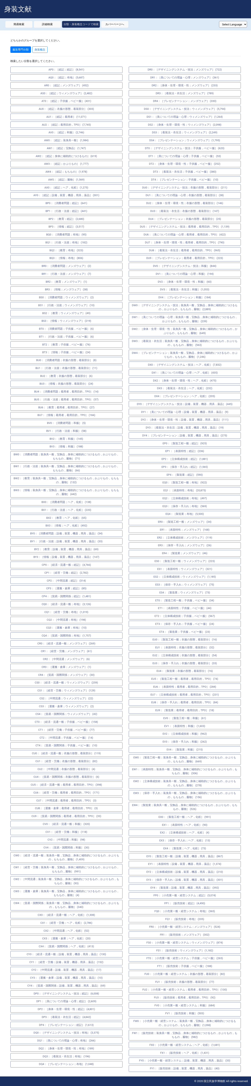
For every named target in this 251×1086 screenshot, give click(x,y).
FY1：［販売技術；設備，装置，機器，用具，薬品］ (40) (184, 1068)
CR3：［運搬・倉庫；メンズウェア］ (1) (66, 667)
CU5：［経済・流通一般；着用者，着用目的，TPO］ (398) (66, 784)
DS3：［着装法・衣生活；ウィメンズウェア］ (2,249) (184, 132)
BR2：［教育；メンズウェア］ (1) (66, 281)
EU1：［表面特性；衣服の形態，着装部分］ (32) (184, 647)
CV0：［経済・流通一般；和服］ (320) (66, 824)
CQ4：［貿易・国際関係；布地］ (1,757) (66, 635)
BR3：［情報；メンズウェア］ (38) (66, 289)
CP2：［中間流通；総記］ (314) (66, 580)
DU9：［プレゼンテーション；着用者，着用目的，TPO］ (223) (184, 258)
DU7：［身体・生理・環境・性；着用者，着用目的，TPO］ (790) (184, 242)
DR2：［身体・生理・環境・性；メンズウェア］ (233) (185, 85)
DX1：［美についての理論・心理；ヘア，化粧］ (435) (185, 372)
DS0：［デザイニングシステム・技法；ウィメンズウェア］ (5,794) (184, 108)
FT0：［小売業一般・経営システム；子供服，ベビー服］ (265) (184, 958)
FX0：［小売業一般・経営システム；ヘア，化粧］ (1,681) (184, 1044)
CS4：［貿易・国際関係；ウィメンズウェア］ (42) (66, 714)
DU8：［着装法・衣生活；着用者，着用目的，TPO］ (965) (184, 250)
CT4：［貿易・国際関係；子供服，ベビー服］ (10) (66, 745)
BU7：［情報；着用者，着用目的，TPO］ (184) (66, 415)
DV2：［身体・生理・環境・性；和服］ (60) (185, 281)
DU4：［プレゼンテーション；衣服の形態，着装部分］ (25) (184, 218)
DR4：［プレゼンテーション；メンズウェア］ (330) (184, 101)
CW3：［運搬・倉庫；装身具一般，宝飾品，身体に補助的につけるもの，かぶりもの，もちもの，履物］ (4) (66, 893)
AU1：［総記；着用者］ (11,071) (66, 116)
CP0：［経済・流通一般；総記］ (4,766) (66, 564)
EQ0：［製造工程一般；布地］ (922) (185, 482)
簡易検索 (18, 24)
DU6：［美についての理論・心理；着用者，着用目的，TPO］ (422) (185, 234)
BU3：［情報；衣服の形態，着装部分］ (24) (66, 383)
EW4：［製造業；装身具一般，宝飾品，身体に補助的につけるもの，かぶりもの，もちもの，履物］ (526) (184, 807)
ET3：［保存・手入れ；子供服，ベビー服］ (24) (184, 623)
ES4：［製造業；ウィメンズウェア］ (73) (184, 592)
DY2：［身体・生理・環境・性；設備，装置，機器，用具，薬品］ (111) (185, 419)
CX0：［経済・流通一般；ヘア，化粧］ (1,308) (66, 914)
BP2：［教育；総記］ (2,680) (66, 218)
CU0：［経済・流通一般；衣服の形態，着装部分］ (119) (66, 753)
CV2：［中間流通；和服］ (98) (66, 839)
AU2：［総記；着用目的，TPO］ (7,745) (66, 124)
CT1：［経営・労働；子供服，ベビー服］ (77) (66, 729)
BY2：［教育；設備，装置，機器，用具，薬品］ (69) (66, 549)
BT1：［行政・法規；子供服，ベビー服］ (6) (66, 336)
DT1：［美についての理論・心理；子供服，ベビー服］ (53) (184, 156)
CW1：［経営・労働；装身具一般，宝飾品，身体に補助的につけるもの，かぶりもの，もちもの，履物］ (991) (66, 869)
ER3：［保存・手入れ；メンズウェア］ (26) (185, 545)
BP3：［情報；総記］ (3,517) (66, 226)
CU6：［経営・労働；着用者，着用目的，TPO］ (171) (66, 792)
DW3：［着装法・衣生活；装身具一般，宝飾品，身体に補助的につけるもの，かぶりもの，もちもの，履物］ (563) (184, 343)
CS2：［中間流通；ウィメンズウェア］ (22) (66, 698)
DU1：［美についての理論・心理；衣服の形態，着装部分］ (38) (185, 195)
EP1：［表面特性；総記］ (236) (184, 451)
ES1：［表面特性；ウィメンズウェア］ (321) (184, 569)
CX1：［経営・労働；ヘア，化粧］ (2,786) (66, 922)
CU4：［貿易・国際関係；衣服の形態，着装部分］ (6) (66, 776)
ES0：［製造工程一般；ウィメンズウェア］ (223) (184, 561)
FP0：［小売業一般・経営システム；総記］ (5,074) (184, 895)
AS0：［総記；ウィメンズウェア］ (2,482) (66, 93)
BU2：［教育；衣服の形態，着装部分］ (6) (66, 376)
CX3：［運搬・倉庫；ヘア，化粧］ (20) (66, 938)
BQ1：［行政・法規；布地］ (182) (66, 242)
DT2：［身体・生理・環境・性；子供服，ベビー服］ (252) (184, 163)
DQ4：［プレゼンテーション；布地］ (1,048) (66, 1064)
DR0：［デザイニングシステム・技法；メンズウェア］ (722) (185, 69)
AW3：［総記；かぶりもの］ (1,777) (66, 163)
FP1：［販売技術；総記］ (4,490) (184, 903)
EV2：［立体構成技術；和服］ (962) (185, 733)
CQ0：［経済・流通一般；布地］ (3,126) (66, 604)
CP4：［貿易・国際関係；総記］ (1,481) (66, 596)
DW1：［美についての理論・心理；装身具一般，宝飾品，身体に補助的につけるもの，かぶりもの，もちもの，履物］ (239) (184, 319)
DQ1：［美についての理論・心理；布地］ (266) (66, 1040)
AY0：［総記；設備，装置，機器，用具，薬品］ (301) (66, 195)
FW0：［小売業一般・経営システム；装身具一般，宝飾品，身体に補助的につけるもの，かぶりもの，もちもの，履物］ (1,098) (184, 1023)
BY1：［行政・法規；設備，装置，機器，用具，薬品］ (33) (66, 541)
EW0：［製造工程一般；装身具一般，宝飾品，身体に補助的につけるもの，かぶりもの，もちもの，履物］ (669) (184, 759)
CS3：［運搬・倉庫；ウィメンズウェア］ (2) (66, 706)
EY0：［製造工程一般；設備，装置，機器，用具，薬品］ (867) (184, 856)
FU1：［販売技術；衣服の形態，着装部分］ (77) (184, 981)
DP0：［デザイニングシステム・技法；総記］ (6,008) (66, 993)
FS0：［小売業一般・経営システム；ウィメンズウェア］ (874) (184, 942)
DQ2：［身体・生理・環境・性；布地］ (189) (66, 1048)
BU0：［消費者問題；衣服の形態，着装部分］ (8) (66, 360)
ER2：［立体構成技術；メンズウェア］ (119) (184, 537)
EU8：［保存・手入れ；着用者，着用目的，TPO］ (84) (184, 702)
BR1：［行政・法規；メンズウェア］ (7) (66, 273)
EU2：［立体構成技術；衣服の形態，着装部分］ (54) (185, 655)
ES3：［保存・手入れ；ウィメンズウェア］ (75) (184, 584)
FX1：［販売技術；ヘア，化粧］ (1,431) (184, 1052)
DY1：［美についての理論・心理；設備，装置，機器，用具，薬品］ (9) (184, 412)
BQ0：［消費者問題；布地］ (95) (66, 234)
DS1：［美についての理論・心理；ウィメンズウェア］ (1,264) (185, 116)
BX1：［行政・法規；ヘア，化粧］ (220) (66, 509)
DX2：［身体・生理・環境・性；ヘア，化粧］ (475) (184, 380)
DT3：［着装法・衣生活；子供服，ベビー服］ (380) (184, 171)
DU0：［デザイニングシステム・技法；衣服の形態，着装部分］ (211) (184, 187)
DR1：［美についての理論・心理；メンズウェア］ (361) (184, 77)
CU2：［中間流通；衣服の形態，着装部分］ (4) (66, 769)
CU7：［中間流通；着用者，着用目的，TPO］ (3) (66, 800)
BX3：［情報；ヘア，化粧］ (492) (66, 525)
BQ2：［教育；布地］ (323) (66, 250)
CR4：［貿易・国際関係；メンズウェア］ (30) (66, 674)
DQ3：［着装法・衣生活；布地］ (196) (66, 1056)
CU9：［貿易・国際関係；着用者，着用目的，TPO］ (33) (66, 816)
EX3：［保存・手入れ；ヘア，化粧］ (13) (184, 840)
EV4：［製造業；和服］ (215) (185, 749)
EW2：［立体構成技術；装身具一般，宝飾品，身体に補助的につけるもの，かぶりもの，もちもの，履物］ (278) (184, 783)
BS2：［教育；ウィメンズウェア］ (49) (66, 313)
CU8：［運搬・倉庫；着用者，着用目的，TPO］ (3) (66, 808)
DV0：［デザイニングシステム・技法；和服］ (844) (184, 265)
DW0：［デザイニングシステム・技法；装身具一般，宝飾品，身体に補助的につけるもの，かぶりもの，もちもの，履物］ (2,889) (184, 307)
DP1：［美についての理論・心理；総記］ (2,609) (66, 1001)
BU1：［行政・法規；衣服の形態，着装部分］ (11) (66, 368)
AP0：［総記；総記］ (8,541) (66, 69)
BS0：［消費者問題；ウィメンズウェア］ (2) (66, 297)
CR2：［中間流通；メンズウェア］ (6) (66, 659)
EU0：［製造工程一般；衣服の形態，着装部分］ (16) (185, 639)
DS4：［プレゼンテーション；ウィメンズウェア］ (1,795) (184, 140)
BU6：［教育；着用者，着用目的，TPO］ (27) (66, 407)
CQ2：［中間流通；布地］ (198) (66, 619)
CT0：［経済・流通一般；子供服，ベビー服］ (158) (66, 721)
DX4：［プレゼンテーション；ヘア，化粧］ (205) (184, 396)
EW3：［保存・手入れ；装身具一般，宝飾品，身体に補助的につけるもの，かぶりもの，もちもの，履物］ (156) (184, 795)
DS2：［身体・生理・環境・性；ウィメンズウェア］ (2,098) (185, 124)
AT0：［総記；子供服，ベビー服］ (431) (66, 101)
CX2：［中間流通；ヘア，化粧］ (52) (66, 930)
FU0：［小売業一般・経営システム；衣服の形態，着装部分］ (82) (184, 974)
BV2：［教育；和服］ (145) (66, 438)
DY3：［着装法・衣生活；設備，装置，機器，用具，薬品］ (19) (185, 427)
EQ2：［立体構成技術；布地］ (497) (185, 498)
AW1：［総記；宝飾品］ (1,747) (66, 148)
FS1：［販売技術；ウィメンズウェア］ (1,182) (184, 950)
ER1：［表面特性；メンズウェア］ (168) (184, 529)
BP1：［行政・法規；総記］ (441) (66, 211)
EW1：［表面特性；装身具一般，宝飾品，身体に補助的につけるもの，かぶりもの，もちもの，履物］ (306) (184, 771)
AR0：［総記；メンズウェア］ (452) (66, 85)
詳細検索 (47, 24)
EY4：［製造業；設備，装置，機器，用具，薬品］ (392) (185, 887)
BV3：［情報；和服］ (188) (66, 446)
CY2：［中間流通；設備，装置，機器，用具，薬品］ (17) (66, 969)
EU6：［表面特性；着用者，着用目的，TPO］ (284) (184, 686)
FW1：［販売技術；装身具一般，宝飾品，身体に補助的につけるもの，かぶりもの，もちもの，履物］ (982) (184, 1035)
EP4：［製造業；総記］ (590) (185, 474)
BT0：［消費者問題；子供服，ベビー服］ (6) (66, 328)
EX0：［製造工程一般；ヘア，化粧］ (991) (185, 817)
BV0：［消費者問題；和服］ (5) (66, 423)
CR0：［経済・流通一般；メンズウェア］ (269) (66, 643)
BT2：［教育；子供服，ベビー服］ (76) (66, 344)
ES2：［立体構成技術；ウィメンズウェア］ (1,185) (184, 576)
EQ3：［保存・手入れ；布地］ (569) (185, 506)
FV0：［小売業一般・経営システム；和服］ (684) (184, 1005)
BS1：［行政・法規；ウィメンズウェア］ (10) (66, 305)
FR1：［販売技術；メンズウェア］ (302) (184, 934)
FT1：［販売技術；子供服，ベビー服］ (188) (184, 966)
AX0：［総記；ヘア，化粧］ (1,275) (66, 187)
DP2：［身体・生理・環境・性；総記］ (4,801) (66, 1009)
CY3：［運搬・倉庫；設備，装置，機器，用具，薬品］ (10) (66, 977)
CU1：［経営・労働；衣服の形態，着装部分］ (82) (66, 761)
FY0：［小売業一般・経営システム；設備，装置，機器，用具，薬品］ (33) (184, 1060)
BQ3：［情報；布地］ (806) (66, 258)
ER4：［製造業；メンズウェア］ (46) (184, 553)
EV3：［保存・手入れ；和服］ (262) (185, 741)
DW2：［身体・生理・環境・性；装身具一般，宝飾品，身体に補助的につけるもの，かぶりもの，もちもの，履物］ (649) (184, 331)
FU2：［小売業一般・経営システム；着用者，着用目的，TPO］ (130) (184, 989)
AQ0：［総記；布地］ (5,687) (66, 77)
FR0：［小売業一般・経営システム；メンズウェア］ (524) (184, 926)
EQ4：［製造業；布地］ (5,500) (184, 513)
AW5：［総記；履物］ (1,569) (66, 179)
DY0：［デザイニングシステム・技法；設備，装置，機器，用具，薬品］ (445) (185, 404)
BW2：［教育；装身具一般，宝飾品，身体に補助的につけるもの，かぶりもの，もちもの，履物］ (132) (66, 480)
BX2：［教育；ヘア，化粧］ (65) (66, 517)
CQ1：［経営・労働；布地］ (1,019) (66, 612)
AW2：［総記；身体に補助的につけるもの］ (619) (66, 156)
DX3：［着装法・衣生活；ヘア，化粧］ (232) (184, 388)
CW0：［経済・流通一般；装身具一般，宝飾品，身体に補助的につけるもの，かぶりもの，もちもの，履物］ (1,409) (66, 857)
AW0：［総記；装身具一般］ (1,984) (66, 140)
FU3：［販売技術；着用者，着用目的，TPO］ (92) (184, 997)
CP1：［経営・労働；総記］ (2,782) (66, 572)
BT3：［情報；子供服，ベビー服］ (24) (66, 352)
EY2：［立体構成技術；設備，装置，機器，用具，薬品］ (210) (184, 871)
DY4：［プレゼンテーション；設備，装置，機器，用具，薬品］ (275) (184, 435)
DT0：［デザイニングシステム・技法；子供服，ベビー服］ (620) (184, 148)
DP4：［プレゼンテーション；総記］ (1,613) (66, 1025)
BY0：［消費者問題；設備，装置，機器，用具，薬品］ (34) (66, 533)
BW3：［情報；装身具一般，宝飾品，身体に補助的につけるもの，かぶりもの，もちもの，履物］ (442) (66, 492)
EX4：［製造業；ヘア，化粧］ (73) (184, 848)
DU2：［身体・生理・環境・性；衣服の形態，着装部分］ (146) (184, 203)
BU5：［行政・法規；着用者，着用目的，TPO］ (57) (66, 399)
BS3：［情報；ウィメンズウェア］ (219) (66, 320)
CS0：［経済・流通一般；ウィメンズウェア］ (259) (66, 682)
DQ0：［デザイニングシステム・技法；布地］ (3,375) (66, 1032)
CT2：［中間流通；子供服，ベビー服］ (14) (66, 737)
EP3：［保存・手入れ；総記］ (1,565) (185, 466)
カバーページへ (114, 24)
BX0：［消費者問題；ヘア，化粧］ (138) (66, 502)
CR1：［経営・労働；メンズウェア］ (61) (66, 651)
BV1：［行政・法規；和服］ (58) (66, 430)
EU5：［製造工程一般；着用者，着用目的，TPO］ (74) (184, 678)
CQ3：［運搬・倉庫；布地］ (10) (66, 627)
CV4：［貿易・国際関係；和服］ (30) (66, 847)
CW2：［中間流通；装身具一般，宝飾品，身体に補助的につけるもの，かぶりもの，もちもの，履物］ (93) (66, 881)
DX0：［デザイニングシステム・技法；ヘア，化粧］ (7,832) (185, 364)
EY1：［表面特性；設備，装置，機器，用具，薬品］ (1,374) (184, 864)
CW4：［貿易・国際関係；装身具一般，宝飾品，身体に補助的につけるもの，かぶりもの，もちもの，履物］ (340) (66, 905)
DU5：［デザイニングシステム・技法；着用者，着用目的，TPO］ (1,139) (184, 226)
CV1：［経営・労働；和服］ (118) (66, 831)
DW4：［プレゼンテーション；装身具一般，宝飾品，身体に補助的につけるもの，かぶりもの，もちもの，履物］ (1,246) (184, 355)
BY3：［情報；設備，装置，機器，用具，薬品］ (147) (66, 556)
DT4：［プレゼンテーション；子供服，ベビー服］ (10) (184, 179)
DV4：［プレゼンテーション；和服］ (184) (184, 297)
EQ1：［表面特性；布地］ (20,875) (184, 490)
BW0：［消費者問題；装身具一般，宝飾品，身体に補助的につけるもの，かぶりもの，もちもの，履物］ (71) (66, 456)
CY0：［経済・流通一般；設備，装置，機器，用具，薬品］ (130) (66, 954)
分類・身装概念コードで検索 (81, 24)
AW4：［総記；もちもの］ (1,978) (66, 171)
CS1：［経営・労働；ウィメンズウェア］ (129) (66, 690)
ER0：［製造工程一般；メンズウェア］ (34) (185, 521)
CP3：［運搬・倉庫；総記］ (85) (66, 588)
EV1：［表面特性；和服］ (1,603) (184, 726)
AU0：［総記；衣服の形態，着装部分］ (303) (66, 108)
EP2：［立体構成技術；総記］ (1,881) (185, 459)
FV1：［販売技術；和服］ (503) (184, 1013)
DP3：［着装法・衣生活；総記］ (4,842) (66, 1017)
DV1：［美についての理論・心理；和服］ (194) (185, 273)
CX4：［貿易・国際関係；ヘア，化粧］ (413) (66, 946)
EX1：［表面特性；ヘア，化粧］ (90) (184, 824)
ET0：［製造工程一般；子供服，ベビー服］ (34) (184, 600)
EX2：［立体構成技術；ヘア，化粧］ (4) (184, 832)
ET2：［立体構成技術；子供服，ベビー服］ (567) (184, 616)
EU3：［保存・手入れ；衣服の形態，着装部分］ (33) (185, 663)
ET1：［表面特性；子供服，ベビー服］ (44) (184, 608)
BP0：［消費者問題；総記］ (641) (66, 203)
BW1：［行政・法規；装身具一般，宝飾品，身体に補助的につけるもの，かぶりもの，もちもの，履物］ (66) (66, 468)
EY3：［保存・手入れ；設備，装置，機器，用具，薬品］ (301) (184, 879)
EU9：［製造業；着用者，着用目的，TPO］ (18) (184, 710)
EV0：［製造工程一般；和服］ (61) (184, 718)
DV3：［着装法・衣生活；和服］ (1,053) (184, 289)
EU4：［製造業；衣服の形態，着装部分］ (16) (185, 670)
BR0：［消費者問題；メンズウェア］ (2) (66, 265)
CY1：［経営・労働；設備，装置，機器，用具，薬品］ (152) (66, 962)
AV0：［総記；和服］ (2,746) (66, 132)
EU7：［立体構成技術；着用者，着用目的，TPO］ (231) (185, 694)
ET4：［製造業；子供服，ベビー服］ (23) (184, 631)
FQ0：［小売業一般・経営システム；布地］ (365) (184, 911)
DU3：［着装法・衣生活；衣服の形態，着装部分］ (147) (184, 211)
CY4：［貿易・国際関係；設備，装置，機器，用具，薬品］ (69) (66, 985)
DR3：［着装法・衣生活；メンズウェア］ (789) (185, 93)
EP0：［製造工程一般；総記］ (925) (185, 443)
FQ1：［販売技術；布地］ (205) (184, 919)
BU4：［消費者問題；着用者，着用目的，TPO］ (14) (66, 391)
